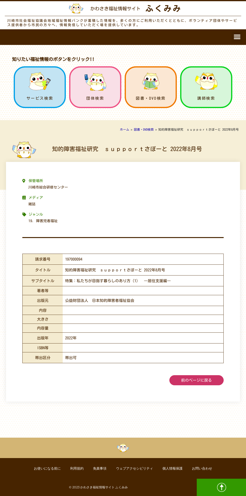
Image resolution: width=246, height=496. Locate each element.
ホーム (124, 129)
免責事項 (99, 468)
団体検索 (95, 98)
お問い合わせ (202, 468)
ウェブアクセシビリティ (134, 468)
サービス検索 (39, 98)
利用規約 (76, 468)
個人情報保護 (173, 468)
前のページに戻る (196, 380)
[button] (237, 37)
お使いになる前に (46, 468)
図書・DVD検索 (151, 98)
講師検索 (206, 98)
